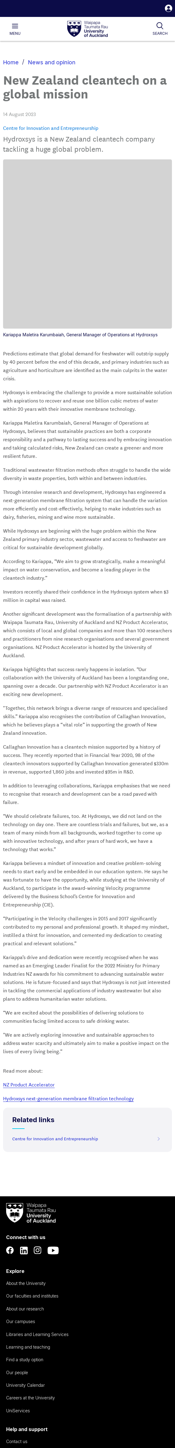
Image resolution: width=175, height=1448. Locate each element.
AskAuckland (18, 1285)
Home (11, 62)
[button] (168, 9)
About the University (26, 1114)
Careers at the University (30, 1228)
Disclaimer (13, 1396)
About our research (25, 1139)
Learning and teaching (28, 1177)
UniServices (18, 1241)
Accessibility (14, 1390)
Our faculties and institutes (32, 1126)
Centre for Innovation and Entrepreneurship (50, 127)
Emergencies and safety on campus (41, 1297)
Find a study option (24, 1190)
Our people (17, 1203)
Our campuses (20, 1152)
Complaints (17, 1323)
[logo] (87, 29)
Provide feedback (23, 1335)
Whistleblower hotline (27, 1348)
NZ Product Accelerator (29, 915)
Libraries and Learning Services (37, 1165)
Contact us (16, 1272)
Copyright (36, 1390)
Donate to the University (29, 1310)
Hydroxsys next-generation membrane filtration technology (68, 929)
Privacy (55, 1390)
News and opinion (52, 62)
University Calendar (25, 1215)
